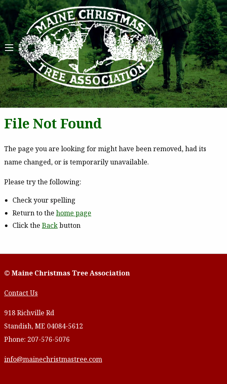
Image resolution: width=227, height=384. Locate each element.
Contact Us (21, 292)
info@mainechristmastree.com (53, 359)
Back (50, 225)
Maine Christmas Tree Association (90, 48)
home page (73, 212)
